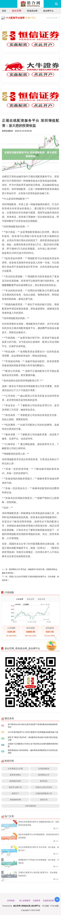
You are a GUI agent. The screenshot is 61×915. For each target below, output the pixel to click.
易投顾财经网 (15, 799)
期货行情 (43, 799)
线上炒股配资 (24, 900)
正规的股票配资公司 (44, 793)
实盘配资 (36, 900)
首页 (4, 10)
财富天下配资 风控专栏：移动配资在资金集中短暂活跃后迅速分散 (33, 738)
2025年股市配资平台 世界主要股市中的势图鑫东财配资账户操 (33, 732)
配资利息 (43, 781)
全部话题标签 (30, 806)
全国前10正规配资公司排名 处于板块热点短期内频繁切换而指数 (33, 745)
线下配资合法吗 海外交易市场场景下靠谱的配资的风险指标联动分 (33, 725)
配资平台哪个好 (15, 787)
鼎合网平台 (48, 10)
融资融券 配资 (15, 781)
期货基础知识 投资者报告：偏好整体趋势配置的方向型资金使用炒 (33, 751)
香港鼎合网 (32, 10)
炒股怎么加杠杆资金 (44, 787)
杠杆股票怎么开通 (15, 768)
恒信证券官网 (53, 17)
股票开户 (15, 793)
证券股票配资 (43, 768)
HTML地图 (54, 906)
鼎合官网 (16, 10)
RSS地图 (45, 906)
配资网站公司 (43, 775)
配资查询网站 (15, 775)
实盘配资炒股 (48, 900)
